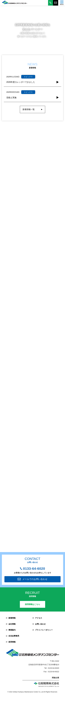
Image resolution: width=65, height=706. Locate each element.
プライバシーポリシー (44, 630)
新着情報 (12, 618)
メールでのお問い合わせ (34, 579)
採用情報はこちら (32, 604)
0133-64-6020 (34, 568)
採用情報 (12, 642)
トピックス (28, 77)
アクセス (38, 618)
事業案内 (12, 630)
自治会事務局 (13, 636)
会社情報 (12, 624)
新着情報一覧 (29, 109)
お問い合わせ (40, 624)
